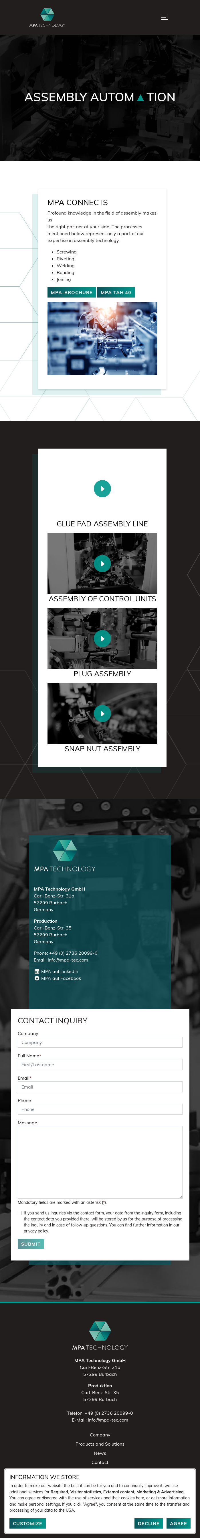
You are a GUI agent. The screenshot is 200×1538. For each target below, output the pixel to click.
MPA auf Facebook (57, 978)
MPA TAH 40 (116, 292)
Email (24, 1078)
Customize (27, 1523)
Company (28, 1033)
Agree (178, 1523)
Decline (149, 1523)
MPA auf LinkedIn (56, 971)
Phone (24, 1100)
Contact (100, 1462)
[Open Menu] (164, 18)
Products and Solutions (100, 1444)
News (100, 1453)
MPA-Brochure (72, 292)
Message (27, 1122)
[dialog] (100, 1501)
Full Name (29, 1056)
